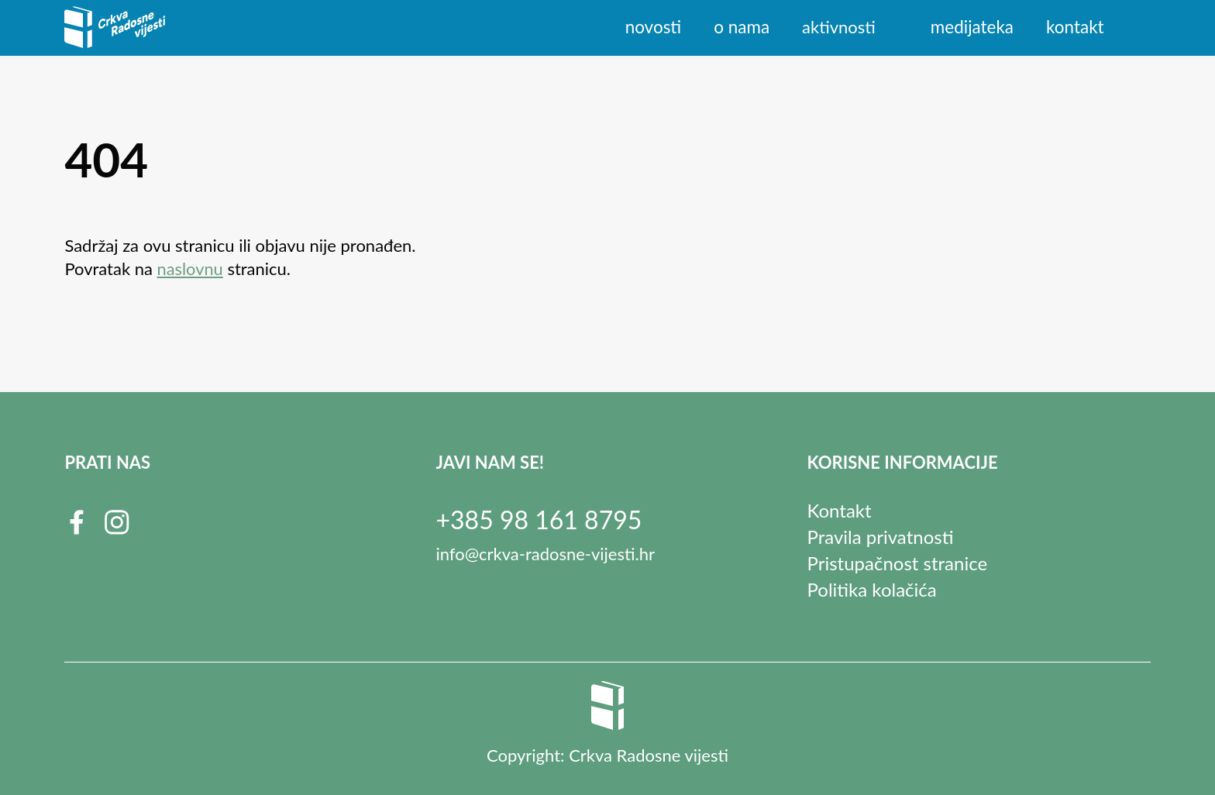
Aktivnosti (842, 27)
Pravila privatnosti (880, 536)
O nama (745, 27)
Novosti (658, 27)
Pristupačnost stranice (897, 563)
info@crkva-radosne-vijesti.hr (545, 553)
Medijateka (974, 27)
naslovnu (190, 268)
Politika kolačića (872, 589)
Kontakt (1076, 27)
